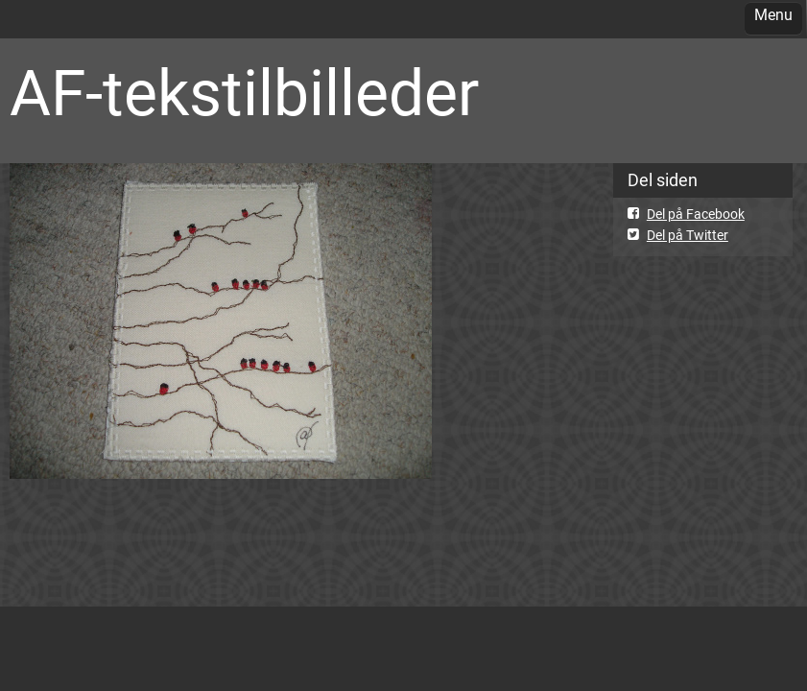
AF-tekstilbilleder (244, 94)
